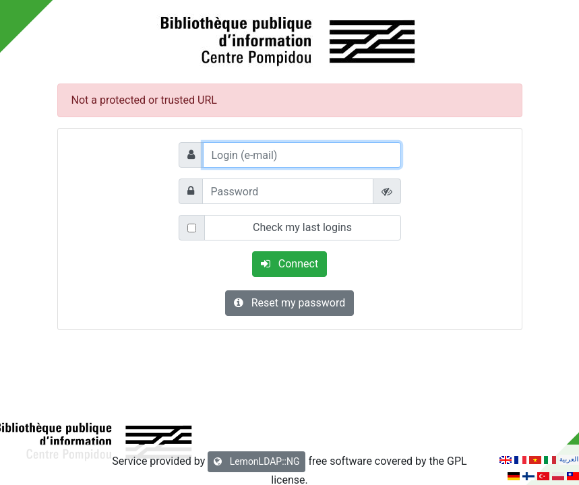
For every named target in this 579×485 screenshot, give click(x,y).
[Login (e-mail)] (302, 155)
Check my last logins (302, 227)
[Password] (287, 191)
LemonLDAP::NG (256, 461)
